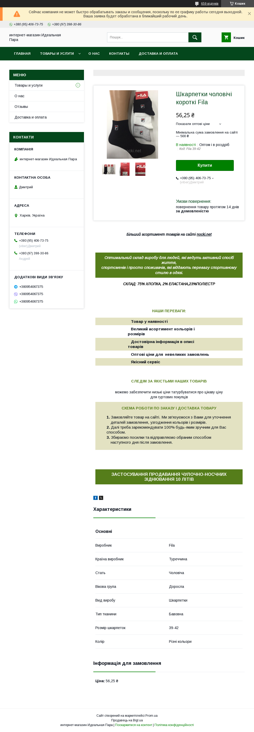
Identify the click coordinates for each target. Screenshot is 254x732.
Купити (205, 165)
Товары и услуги (57, 53)
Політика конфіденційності (174, 725)
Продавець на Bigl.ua (127, 720)
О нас (94, 53)
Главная (22, 53)
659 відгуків (209, 3)
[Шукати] (194, 37)
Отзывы (21, 106)
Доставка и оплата (158, 53)
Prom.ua (151, 715)
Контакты (119, 53)
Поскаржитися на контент (133, 725)
